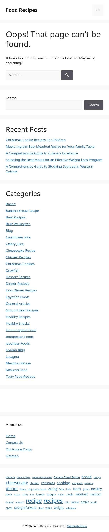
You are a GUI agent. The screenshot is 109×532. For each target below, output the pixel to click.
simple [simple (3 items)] (85, 502)
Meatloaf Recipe (18, 363)
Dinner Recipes (17, 283)
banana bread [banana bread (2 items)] (24, 477)
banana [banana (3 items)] (10, 477)
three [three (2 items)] (41, 508)
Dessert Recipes (18, 277)
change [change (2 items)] (97, 477)
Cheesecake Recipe (20, 250)
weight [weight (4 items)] (59, 507)
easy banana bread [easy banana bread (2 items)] (37, 489)
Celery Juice (15, 244)
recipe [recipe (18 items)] (34, 500)
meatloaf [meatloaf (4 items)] (81, 494)
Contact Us (14, 442)
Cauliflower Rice (18, 237)
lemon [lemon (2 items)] (61, 494)
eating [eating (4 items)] (52, 489)
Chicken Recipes (18, 257)
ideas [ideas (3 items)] (9, 494)
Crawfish (12, 270)
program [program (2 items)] (19, 502)
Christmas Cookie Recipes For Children (36, 140)
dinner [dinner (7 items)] (12, 488)
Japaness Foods (18, 343)
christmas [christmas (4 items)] (48, 483)
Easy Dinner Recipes (21, 290)
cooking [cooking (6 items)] (63, 482)
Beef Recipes (16, 217)
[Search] (67, 75)
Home (10, 436)
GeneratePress (77, 526)
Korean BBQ (15, 350)
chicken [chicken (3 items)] (34, 483)
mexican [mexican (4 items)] (95, 494)
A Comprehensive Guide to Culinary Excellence (42, 153)
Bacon (11, 204)
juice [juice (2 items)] (32, 494)
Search (11, 98)
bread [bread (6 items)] (87, 476)
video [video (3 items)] (48, 508)
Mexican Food (16, 370)
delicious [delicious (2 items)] (89, 483)
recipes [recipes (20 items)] (53, 500)
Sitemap (12, 456)
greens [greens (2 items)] (86, 489)
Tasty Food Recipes (20, 376)
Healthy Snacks (17, 323)
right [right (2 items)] (67, 502)
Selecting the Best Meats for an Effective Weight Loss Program (54, 159)
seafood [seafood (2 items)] (75, 502)
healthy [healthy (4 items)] (96, 489)
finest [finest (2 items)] (62, 489)
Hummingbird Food (21, 330)
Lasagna (12, 356)
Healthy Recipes (18, 316)
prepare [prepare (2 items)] (9, 502)
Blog (9, 230)
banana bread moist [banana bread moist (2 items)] (42, 477)
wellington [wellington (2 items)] (71, 508)
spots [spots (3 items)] (9, 508)
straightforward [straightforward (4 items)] (25, 507)
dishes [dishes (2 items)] (23, 489)
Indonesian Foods (20, 336)
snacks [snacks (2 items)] (94, 502)
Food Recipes (21, 9)
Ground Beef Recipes (22, 310)
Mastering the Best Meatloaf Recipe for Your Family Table (50, 146)
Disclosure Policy (19, 449)
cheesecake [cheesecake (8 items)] (17, 482)
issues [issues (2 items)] (17, 494)
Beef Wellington (18, 224)
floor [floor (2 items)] (68, 489)
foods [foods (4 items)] (77, 489)
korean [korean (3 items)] (40, 494)
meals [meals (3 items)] (69, 494)
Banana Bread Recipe (22, 210)
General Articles (18, 303)
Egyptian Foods (18, 297)
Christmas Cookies (20, 263)
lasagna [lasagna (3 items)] (51, 494)
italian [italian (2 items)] (25, 494)
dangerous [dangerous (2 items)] (77, 483)
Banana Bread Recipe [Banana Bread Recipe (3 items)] (67, 477)
